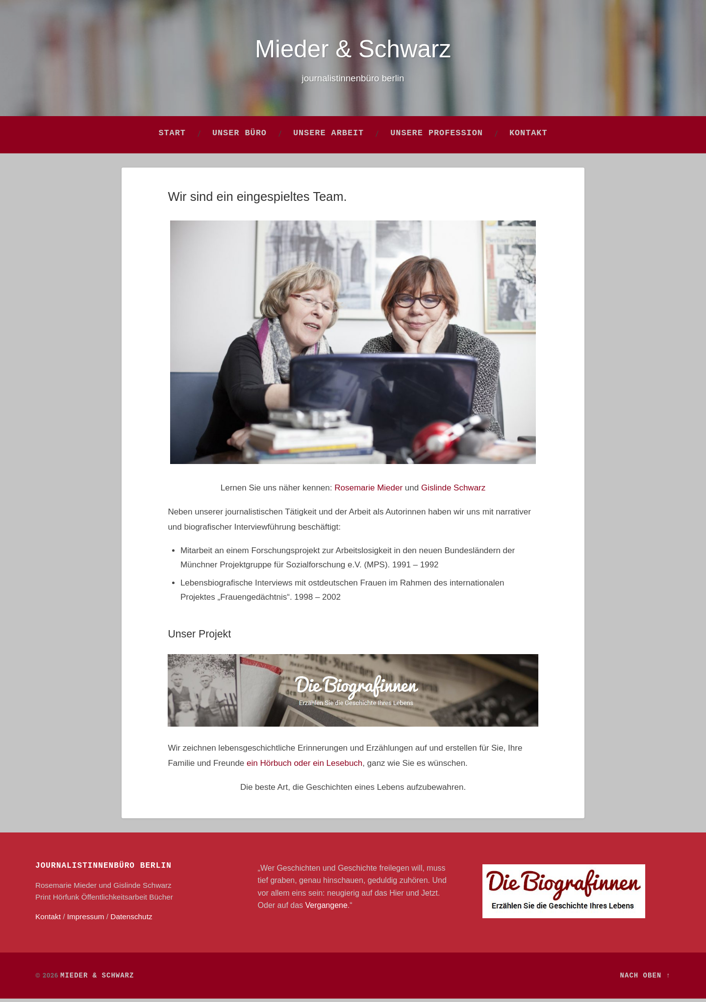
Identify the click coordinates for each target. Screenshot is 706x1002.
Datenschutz (131, 920)
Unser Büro (239, 137)
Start (172, 137)
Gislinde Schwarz (453, 491)
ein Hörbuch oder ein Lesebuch (304, 766)
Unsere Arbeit (328, 137)
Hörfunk (66, 900)
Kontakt (528, 137)
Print (43, 900)
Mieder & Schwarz (353, 50)
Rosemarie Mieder (368, 491)
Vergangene (326, 908)
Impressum (85, 920)
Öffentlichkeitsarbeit (114, 900)
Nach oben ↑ (645, 979)
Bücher (161, 900)
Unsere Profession (436, 137)
